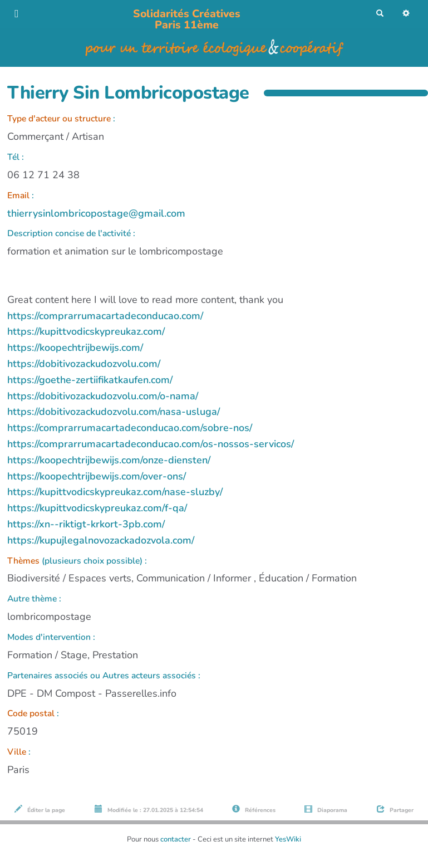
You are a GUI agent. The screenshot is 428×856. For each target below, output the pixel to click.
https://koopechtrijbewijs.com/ (75, 347)
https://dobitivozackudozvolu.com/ (83, 363)
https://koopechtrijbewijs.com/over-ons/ (96, 476)
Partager (395, 809)
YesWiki (288, 839)
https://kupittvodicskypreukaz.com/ (86, 331)
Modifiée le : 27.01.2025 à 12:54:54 (149, 809)
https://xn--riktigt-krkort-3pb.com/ (86, 524)
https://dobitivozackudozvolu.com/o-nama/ (102, 396)
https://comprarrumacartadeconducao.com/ (105, 315)
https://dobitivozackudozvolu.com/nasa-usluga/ (113, 411)
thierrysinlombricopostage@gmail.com (96, 213)
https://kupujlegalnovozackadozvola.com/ (100, 540)
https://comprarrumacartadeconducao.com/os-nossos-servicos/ (150, 444)
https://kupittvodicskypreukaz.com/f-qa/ (97, 508)
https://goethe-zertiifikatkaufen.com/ (90, 380)
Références (254, 809)
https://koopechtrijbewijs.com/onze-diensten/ (108, 460)
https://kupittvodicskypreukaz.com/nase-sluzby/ (115, 491)
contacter (175, 839)
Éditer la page (39, 809)
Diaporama (325, 809)
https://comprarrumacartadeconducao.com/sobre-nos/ (129, 427)
